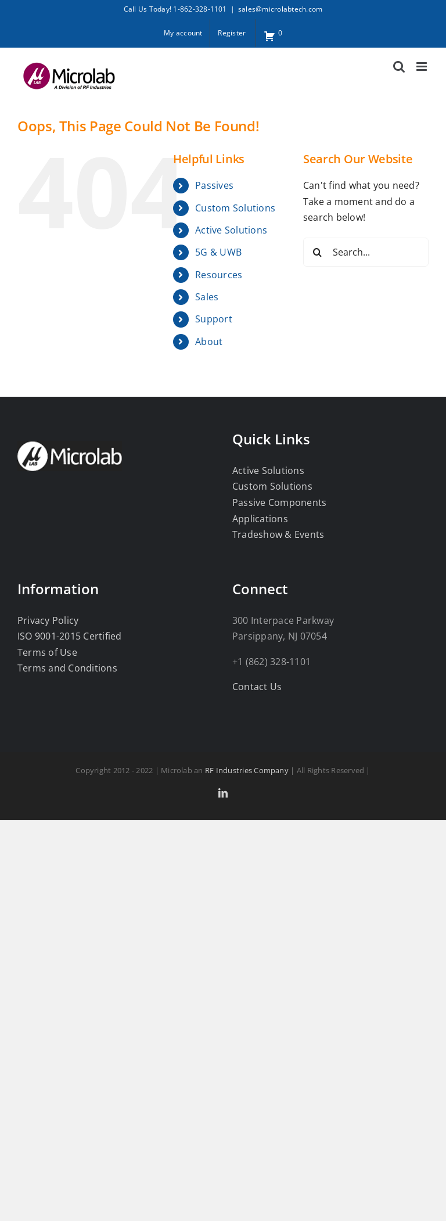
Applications (260, 518)
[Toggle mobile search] (399, 66)
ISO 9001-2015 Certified (69, 636)
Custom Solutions (235, 208)
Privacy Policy (47, 620)
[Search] (317, 252)
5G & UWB (218, 252)
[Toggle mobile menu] (422, 66)
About (208, 341)
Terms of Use (47, 652)
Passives (214, 185)
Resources (218, 274)
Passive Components (279, 502)
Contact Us (257, 686)
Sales (206, 296)
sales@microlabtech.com (280, 9)
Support (213, 319)
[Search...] (366, 252)
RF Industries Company (247, 770)
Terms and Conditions (67, 668)
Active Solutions (231, 230)
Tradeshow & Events (278, 534)
